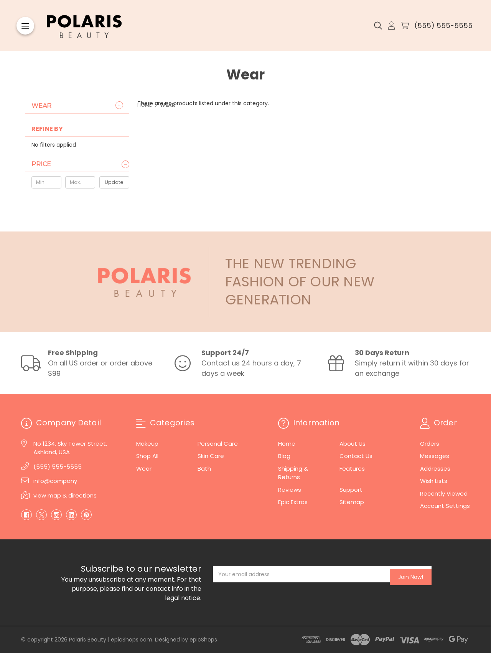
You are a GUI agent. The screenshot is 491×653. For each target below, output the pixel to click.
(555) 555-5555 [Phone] (57, 467)
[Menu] (25, 26)
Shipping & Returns (293, 473)
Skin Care (211, 456)
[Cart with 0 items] (405, 25)
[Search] (378, 26)
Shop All (147, 456)
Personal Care (218, 444)
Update (114, 182)
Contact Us (355, 456)
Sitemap (351, 502)
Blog (284, 456)
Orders (429, 444)
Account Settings (445, 506)
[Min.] (46, 182)
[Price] (80, 164)
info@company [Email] (55, 481)
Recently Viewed (444, 493)
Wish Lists (433, 481)
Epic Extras (293, 502)
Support (350, 490)
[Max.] (80, 182)
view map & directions (65, 495)
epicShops (203, 639)
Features (352, 469)
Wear (41, 105)
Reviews (289, 490)
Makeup (147, 444)
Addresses (435, 469)
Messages (434, 456)
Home (286, 444)
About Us (352, 444)
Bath (204, 469)
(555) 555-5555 (443, 25)
